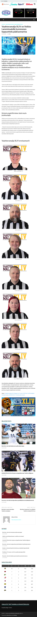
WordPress (9, 615)
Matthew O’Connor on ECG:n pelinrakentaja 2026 (13, 552)
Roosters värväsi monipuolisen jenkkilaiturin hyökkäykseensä (18, 500)
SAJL (10, 34)
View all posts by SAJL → (16, 519)
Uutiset (3, 24)
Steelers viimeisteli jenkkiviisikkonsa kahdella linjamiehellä (15, 548)
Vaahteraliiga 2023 (10, 24)
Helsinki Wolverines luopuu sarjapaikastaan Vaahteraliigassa (17, 473)
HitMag (15, 615)
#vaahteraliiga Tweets (7, 607)
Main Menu (3, 19)
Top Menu (5, 1)
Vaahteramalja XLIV (18, 24)
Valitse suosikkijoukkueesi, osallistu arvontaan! (13, 536)
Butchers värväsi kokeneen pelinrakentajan (13, 446)
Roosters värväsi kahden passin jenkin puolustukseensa (14, 556)
